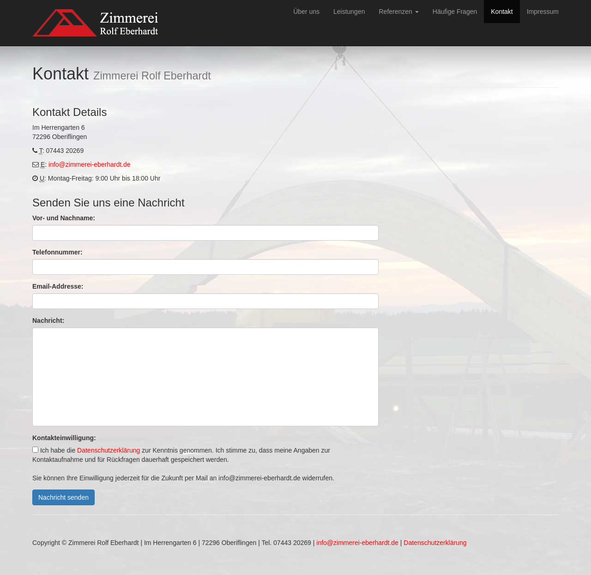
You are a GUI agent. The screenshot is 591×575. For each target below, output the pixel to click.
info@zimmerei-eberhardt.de (89, 164)
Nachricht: (48, 320)
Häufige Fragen (455, 11)
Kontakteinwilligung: (64, 438)
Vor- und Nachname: (63, 218)
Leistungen (349, 11)
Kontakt (502, 11)
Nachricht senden (63, 497)
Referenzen (398, 11)
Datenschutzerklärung (108, 450)
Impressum (543, 11)
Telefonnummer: (57, 252)
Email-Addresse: (57, 286)
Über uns (306, 11)
